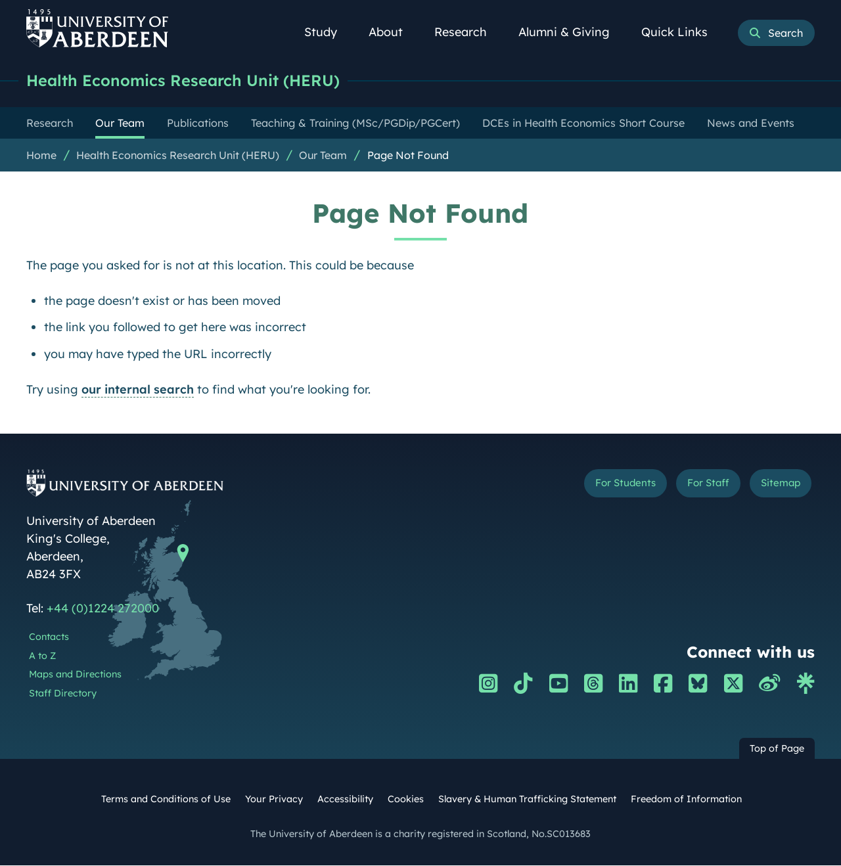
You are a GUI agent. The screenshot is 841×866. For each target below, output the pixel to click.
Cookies (406, 799)
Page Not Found (408, 155)
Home (41, 155)
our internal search (137, 390)
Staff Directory (63, 694)
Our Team (323, 155)
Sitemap (775, 485)
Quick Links (681, 31)
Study (328, 31)
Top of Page (777, 749)
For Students (593, 485)
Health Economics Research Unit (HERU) (194, 80)
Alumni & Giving (571, 31)
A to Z (42, 656)
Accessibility (345, 799)
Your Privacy (274, 799)
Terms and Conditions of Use (166, 799)
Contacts (49, 637)
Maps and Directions (75, 675)
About (393, 31)
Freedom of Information (686, 799)
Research (467, 31)
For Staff (691, 485)
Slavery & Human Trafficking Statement (527, 799)
